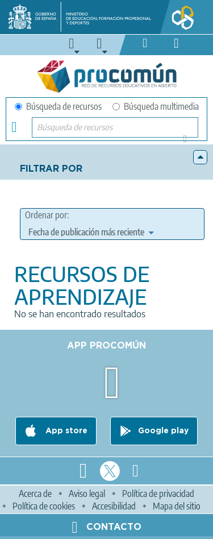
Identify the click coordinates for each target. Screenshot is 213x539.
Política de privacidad (158, 493)
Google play (163, 431)
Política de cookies (43, 506)
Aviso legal (87, 493)
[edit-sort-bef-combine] (91, 232)
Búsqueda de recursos (58, 106)
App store (65, 431)
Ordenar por (46, 215)
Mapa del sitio (177, 506)
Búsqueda (188, 142)
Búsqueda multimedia (155, 106)
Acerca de (35, 493)
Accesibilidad (114, 506)
